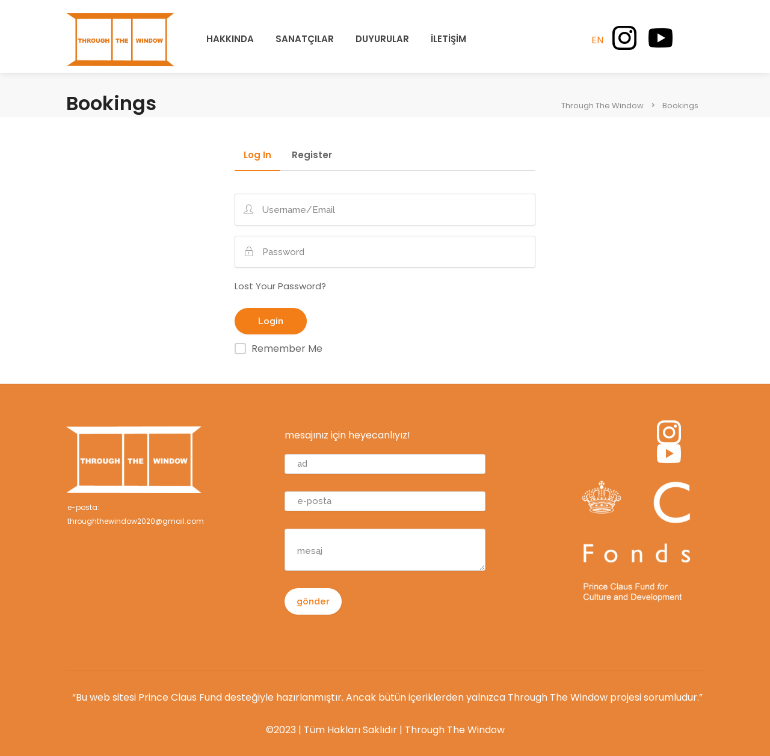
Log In (257, 155)
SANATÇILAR (305, 38)
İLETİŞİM (448, 38)
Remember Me (286, 348)
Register (312, 155)
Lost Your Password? (280, 286)
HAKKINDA (230, 38)
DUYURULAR (382, 38)
